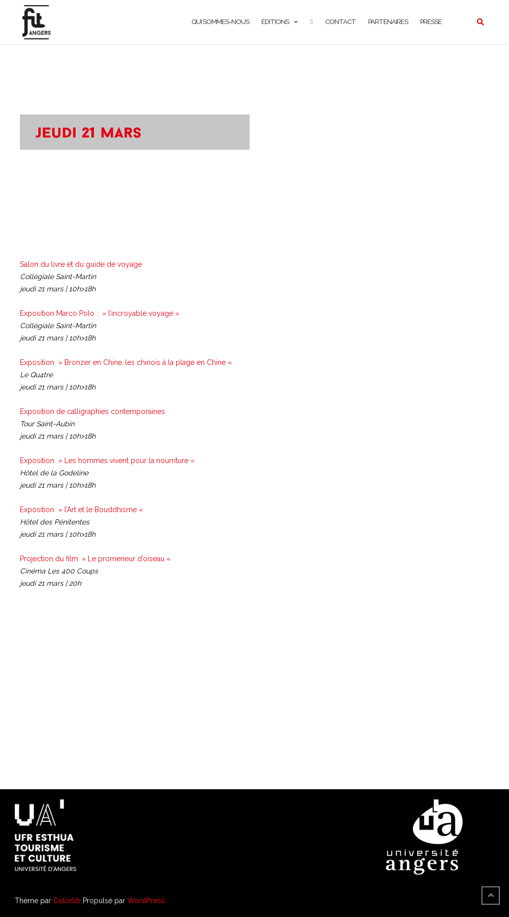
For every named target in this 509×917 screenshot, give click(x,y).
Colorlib (67, 901)
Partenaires (388, 22)
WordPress (146, 901)
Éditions (275, 22)
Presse (431, 22)
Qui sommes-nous (220, 22)
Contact (340, 22)
